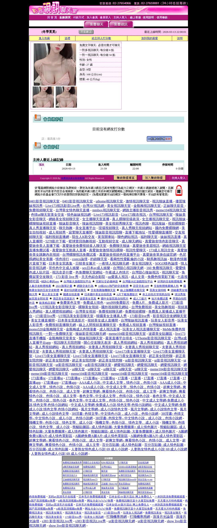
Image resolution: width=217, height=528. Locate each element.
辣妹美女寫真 (107, 488)
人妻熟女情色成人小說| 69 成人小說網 (99, 449)
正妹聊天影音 (174, 206)
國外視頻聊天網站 (114, 307)
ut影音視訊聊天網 (121, 521)
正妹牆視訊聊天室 (71, 479)
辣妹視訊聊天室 (91, 338)
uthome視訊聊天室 (110, 201)
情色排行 (62, 259)
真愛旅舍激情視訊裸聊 (106, 250)
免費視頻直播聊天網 (60, 325)
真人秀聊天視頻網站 (137, 228)
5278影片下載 (55, 241)
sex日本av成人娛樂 (96, 268)
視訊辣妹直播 (162, 201)
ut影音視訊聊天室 (138, 360)
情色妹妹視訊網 (79, 214)
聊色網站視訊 (127, 237)
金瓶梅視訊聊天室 (147, 206)
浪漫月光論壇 (163, 516)
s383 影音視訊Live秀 (57, 521)
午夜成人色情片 (117, 272)
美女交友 (105, 492)
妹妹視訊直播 (170, 237)
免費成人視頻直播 (132, 325)
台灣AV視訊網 (94, 206)
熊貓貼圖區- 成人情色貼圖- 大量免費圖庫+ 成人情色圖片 (114, 427)
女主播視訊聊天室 (156, 219)
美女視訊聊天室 (119, 206)
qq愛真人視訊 (118, 277)
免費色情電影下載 (161, 277)
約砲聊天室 (98, 259)
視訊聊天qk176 (145, 475)
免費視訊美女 (69, 488)
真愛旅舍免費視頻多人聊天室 (84, 246)
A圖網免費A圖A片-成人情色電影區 (101, 436)
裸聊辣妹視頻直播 (42, 223)
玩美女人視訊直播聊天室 (141, 329)
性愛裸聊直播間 (160, 232)
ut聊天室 (78, 369)
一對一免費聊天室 (58, 334)
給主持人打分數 (101, 38)
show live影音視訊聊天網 (67, 525)
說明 (180, 38)
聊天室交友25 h (70, 475)
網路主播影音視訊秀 (137, 210)
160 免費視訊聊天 (159, 268)
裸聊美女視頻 (88, 307)
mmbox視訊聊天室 (106, 210)
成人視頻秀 (57, 232)
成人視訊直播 (109, 329)
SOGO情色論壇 (166, 263)
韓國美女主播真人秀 (111, 316)
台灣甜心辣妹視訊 (145, 272)
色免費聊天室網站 (89, 272)
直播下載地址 (135, 232)
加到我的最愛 (149, 38)
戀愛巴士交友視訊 (91, 462)
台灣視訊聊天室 (161, 214)
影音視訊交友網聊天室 (170, 316)
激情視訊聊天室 (137, 201)
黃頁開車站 (106, 237)
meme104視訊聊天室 (171, 210)
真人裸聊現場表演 (126, 219)
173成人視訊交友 (161, 250)
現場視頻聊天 (109, 228)
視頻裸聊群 (176, 223)
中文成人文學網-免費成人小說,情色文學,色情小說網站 (111, 405)
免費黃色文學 (70, 302)
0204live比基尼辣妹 (128, 467)
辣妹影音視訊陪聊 (108, 232)
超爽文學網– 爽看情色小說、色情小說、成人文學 (119, 391)
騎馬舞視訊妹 (157, 259)
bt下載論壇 (124, 488)
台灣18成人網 (89, 488)
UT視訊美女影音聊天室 (57, 307)
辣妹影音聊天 (69, 223)
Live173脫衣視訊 (134, 214)
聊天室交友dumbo (146, 471)
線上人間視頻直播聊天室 (97, 325)
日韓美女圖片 (85, 263)
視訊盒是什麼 (62, 272)
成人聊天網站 (132, 241)
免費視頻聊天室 (41, 210)
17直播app (50, 382)
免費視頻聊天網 (110, 311)
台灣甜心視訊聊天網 (128, 268)
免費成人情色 (93, 302)
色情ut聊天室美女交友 (47, 214)
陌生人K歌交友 (83, 237)
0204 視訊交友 (108, 462)
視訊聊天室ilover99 (127, 479)
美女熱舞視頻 (164, 307)
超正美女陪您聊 (160, 356)
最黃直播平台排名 (118, 338)
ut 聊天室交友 (125, 475)
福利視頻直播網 (57, 237)
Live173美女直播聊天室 (132, 351)
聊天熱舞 (65, 228)
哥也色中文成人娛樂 (64, 268)
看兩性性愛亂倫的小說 (127, 259)
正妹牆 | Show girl (109, 484)
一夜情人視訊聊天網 (114, 263)
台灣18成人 (106, 467)
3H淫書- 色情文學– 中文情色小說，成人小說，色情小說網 (115, 413)
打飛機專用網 (116, 516)
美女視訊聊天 (142, 263)
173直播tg (38, 378)
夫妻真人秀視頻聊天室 (105, 347)
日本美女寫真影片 (71, 320)
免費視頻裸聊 (135, 311)
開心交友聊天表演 (97, 342)
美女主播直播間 (43, 320)
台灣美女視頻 (85, 311)
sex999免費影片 (117, 302)
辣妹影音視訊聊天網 (90, 334)
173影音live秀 (45, 316)
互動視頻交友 (109, 241)
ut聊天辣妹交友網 (71, 467)
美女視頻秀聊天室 (118, 223)
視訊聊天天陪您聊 (67, 342)
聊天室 (104, 471)
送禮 (67, 38)
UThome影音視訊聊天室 (153, 338)
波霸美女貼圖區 (160, 334)
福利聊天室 (148, 237)
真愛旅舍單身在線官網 (160, 254)
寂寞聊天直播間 (80, 232)
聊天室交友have (145, 492)
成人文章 (138, 277)
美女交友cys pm (145, 479)
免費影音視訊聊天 (71, 471)
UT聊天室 (123, 462)
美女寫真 (67, 492)
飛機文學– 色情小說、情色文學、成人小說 (61, 422)
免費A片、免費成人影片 (150, 302)
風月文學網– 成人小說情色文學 (104, 409)
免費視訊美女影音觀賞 (72, 178)
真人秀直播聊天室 (42, 228)
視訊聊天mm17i (90, 479)
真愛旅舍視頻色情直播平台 (119, 254)
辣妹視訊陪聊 (92, 223)
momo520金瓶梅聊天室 (46, 329)
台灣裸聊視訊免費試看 (79, 254)
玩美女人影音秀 (163, 320)
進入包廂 (44, 38)
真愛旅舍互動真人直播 (69, 250)
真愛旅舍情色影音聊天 (162, 241)
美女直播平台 (85, 228)
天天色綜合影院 (93, 277)
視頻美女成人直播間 (103, 320)
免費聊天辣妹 (119, 246)
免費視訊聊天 (89, 467)
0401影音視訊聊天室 (44, 201)
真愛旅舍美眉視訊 (146, 246)
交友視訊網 (143, 462)
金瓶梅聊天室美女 (62, 338)
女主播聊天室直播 (95, 219)
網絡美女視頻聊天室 (64, 219)
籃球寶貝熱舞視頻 (82, 241)
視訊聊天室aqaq (108, 475)
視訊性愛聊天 (136, 250)
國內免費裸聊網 (167, 228)
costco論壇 (80, 259)
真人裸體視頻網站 (58, 311)
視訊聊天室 (170, 272)
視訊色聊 (142, 223)
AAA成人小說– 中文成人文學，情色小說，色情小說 (118, 382)
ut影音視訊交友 (145, 467)
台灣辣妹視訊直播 (134, 320)
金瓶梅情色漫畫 (145, 488)
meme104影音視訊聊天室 (127, 334)
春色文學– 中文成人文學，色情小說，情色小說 (114, 396)
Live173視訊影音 (105, 214)
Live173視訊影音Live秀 (63, 206)
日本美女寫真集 (60, 263)
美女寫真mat (124, 484)
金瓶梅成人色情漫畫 (81, 329)
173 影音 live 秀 (67, 277)
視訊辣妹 (179, 219)
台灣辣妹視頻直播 (162, 325)
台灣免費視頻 (141, 307)
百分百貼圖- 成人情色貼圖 (121, 445)
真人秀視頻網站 (125, 342)
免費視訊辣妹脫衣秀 (72, 462)
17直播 (123, 378)
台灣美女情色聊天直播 (72, 210)
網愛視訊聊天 (124, 365)
